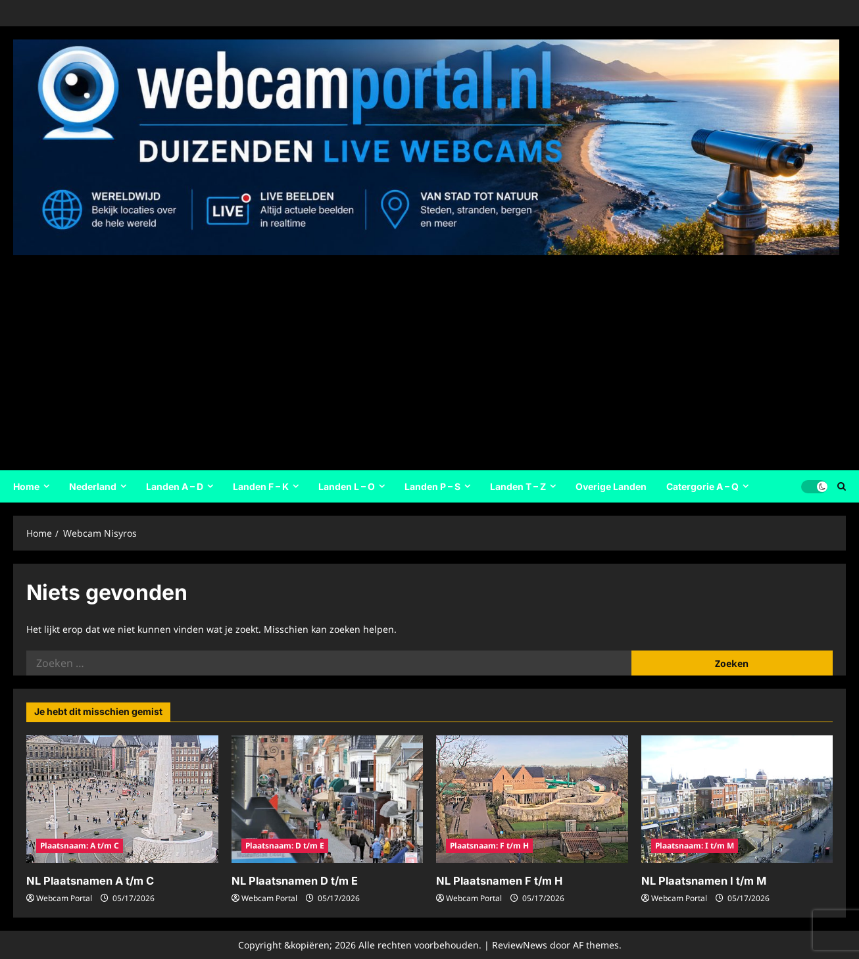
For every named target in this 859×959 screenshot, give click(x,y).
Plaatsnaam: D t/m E (284, 845)
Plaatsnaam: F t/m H (489, 845)
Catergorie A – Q (702, 486)
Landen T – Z (518, 486)
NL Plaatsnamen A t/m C (88, 880)
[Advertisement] (426, 358)
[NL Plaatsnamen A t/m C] (122, 799)
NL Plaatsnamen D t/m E (293, 880)
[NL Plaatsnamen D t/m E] (328, 799)
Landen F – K (261, 486)
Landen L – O (346, 486)
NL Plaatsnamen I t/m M (702, 880)
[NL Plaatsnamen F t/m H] (532, 799)
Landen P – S (432, 486)
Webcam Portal (64, 897)
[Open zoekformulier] (841, 486)
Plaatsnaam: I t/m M (694, 845)
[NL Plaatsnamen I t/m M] (737, 799)
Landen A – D (174, 486)
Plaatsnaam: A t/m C (79, 845)
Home (26, 486)
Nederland (92, 486)
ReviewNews (519, 944)
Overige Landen (611, 486)
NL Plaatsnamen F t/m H (497, 880)
